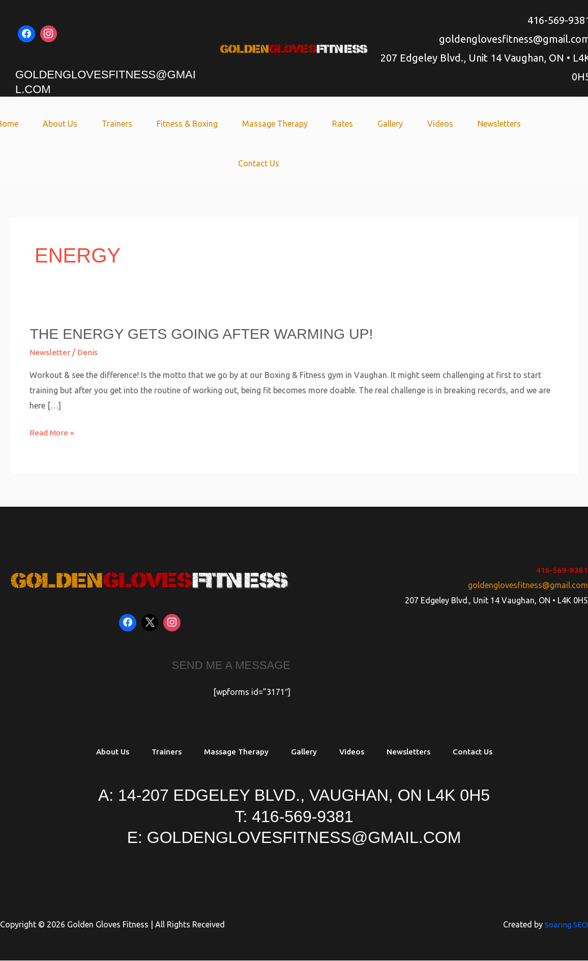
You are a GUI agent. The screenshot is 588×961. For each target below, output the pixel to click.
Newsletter (49, 352)
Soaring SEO (565, 925)
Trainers (125, 123)
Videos (428, 123)
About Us (72, 123)
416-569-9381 (562, 569)
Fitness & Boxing (191, 123)
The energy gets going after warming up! (211, 333)
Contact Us (258, 163)
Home (24, 123)
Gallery (382, 123)
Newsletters (483, 123)
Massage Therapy (275, 123)
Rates (338, 123)
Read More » (53, 431)
